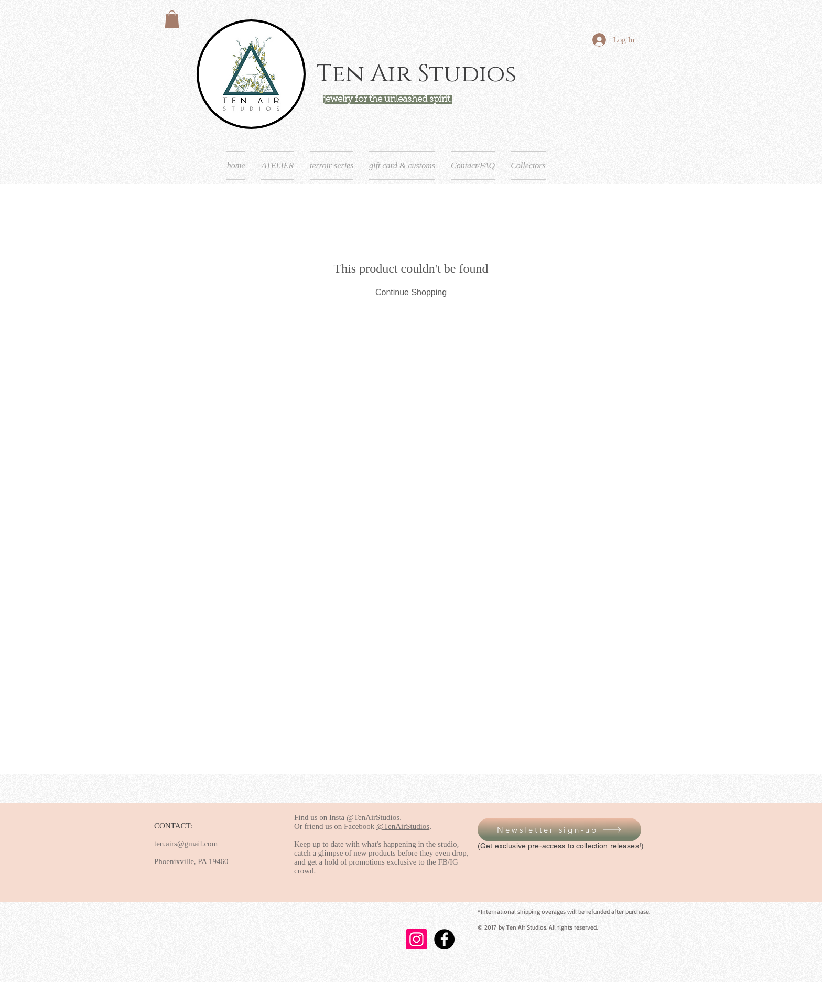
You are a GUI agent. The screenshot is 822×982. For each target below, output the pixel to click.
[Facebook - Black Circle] (444, 939)
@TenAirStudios (373, 817)
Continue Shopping (411, 292)
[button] (172, 19)
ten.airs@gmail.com (186, 843)
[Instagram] (416, 939)
